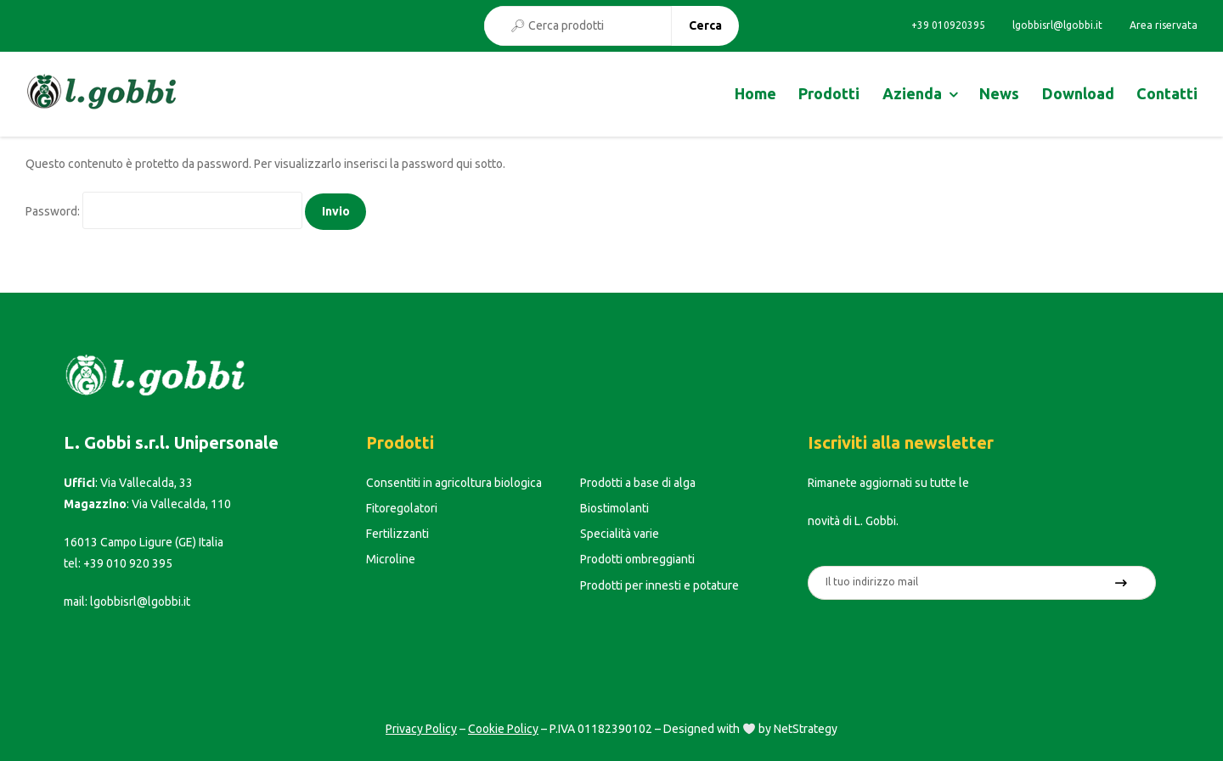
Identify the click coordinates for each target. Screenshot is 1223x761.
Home (755, 93)
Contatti (1167, 93)
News (999, 93)
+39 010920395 (948, 25)
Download (1078, 93)
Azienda (912, 93)
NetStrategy (805, 729)
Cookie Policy (503, 729)
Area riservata (1164, 25)
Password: (163, 211)
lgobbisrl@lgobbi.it (1057, 25)
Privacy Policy (421, 729)
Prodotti (828, 93)
